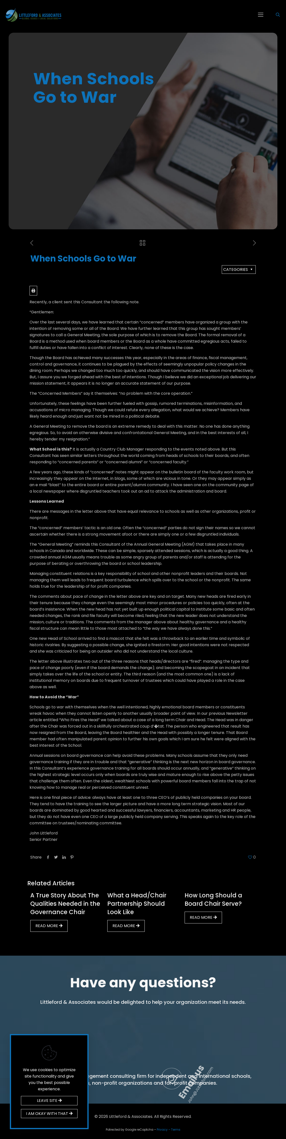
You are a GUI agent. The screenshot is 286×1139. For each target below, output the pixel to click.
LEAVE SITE (49, 1100)
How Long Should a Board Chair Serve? (213, 899)
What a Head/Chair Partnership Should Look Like (136, 903)
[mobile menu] (260, 15)
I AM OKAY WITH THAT (49, 1113)
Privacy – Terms (168, 1129)
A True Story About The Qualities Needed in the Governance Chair (65, 903)
